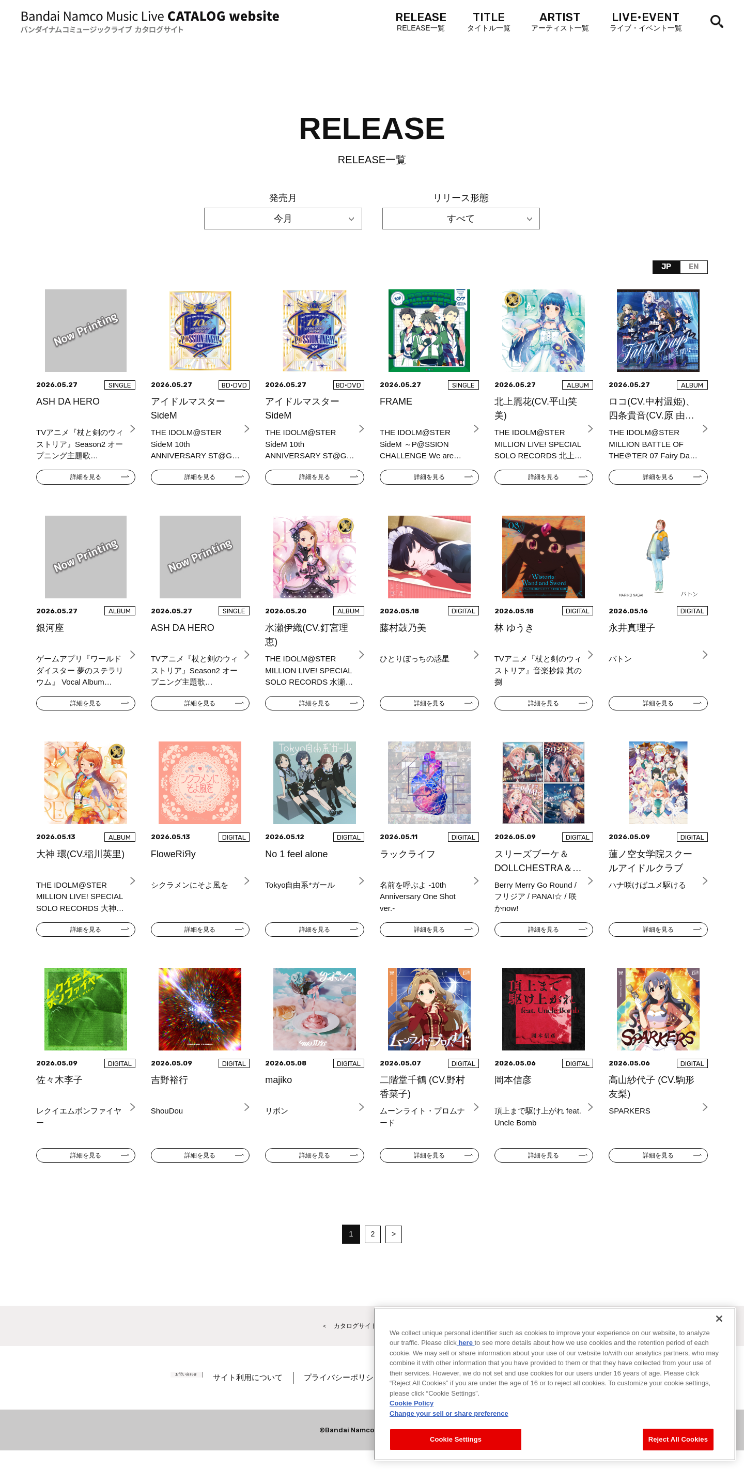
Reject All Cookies (678, 1439)
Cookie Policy (411, 1403)
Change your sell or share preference (449, 1413)
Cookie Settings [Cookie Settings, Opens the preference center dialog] (456, 1439)
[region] (555, 1384)
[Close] (719, 1318)
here (466, 1343)
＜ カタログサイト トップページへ (372, 1342)
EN (691, 268)
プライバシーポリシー (360, 1395)
